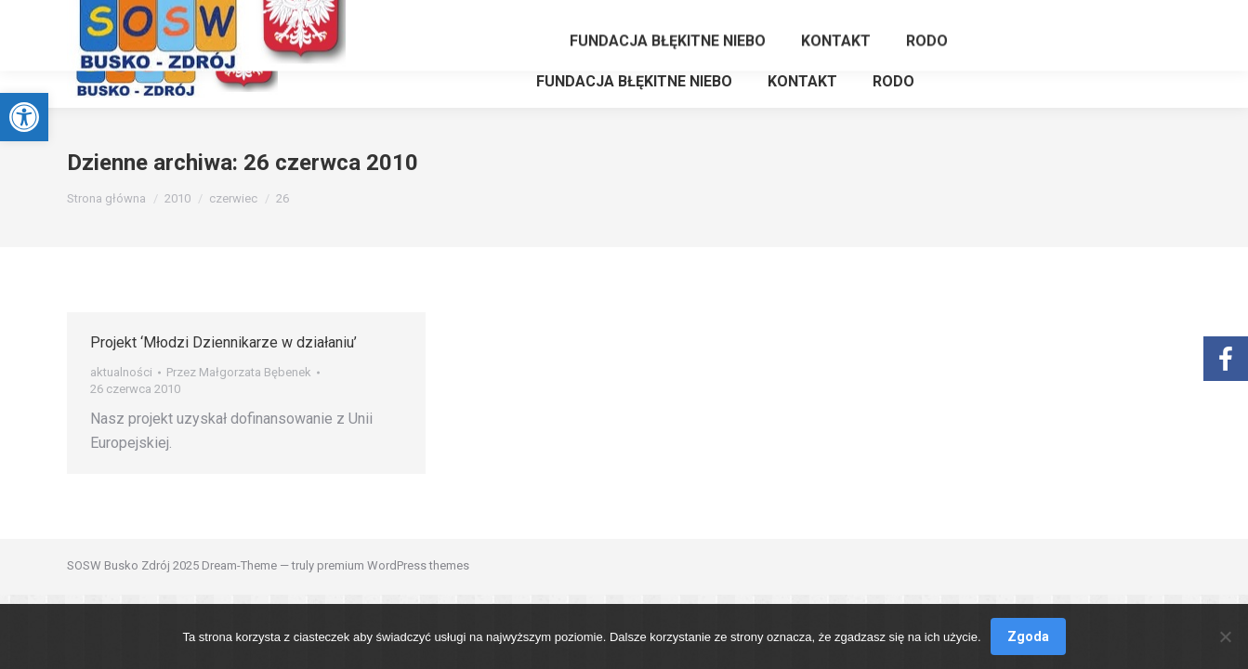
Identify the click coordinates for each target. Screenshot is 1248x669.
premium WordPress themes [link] (393, 565)
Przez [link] (238, 372)
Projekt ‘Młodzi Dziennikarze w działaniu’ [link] (223, 342)
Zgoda (1028, 636)
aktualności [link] (121, 372)
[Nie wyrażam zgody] (1224, 636)
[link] (24, 117)
